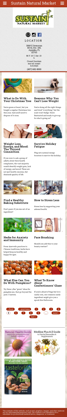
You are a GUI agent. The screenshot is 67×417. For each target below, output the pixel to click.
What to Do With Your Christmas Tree (17, 100)
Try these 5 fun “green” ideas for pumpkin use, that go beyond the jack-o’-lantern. (18, 292)
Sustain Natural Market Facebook (39, 35)
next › (56, 313)
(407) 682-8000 (34, 69)
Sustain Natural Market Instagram (34, 35)
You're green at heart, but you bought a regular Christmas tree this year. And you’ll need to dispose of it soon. (17, 111)
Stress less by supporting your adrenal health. (47, 208)
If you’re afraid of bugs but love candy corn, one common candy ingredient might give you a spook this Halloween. (47, 296)
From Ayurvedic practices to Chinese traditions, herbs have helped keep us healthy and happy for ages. (17, 250)
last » (33, 317)
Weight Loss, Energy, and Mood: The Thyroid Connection (16, 147)
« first (10, 309)
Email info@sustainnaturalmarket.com (28, 35)
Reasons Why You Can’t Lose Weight (46, 100)
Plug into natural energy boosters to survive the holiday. (47, 154)
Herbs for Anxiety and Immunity (16, 239)
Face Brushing (44, 237)
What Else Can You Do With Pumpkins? (17, 281)
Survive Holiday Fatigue (45, 145)
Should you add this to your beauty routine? (46, 245)
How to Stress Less (46, 200)
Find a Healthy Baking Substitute (16, 201)
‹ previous (25, 309)
